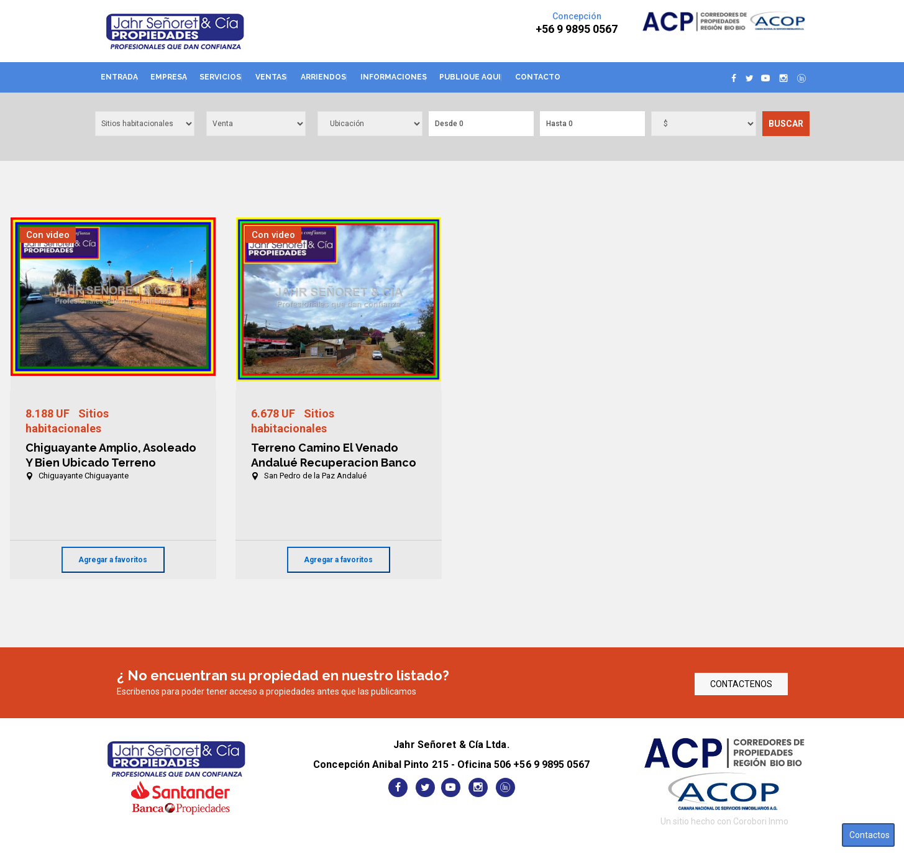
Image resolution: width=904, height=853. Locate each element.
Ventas (270, 77)
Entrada (119, 77)
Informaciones (393, 77)
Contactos (869, 835)
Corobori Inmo (760, 821)
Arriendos (323, 77)
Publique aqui (470, 77)
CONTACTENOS (741, 684)
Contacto (537, 77)
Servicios (220, 77)
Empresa (168, 77)
